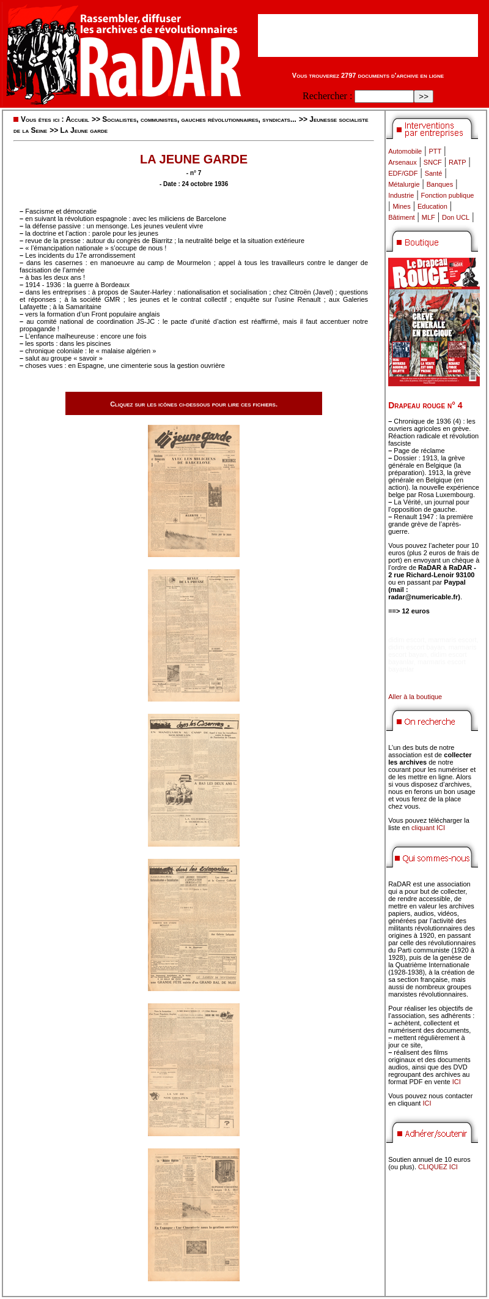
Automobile (405, 151)
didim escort (406, 639)
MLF (428, 217)
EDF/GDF (402, 173)
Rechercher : (327, 96)
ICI (456, 1081)
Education (432, 206)
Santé (434, 173)
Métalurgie (403, 184)
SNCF (433, 162)
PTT (434, 151)
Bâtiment (401, 217)
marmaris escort (452, 639)
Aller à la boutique (415, 696)
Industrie (401, 195)
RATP (457, 162)
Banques (440, 184)
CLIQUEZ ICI (438, 1166)
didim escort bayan (416, 647)
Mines (401, 206)
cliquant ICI (428, 827)
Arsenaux (402, 162)
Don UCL (455, 217)
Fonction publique (447, 195)
